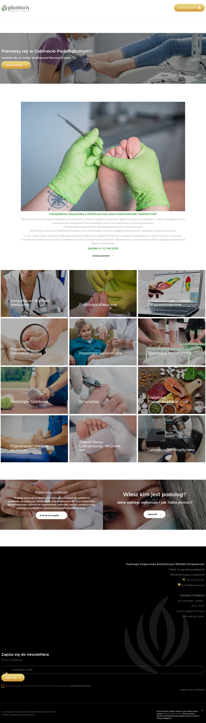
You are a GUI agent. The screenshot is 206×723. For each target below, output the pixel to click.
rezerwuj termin (101, 255)
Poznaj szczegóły (49, 515)
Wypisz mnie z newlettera (192, 689)
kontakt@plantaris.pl (193, 585)
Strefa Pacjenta (14, 65)
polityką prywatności (80, 685)
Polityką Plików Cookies (173, 714)
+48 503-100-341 (194, 580)
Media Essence (27, 714)
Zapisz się (11, 677)
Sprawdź (152, 514)
